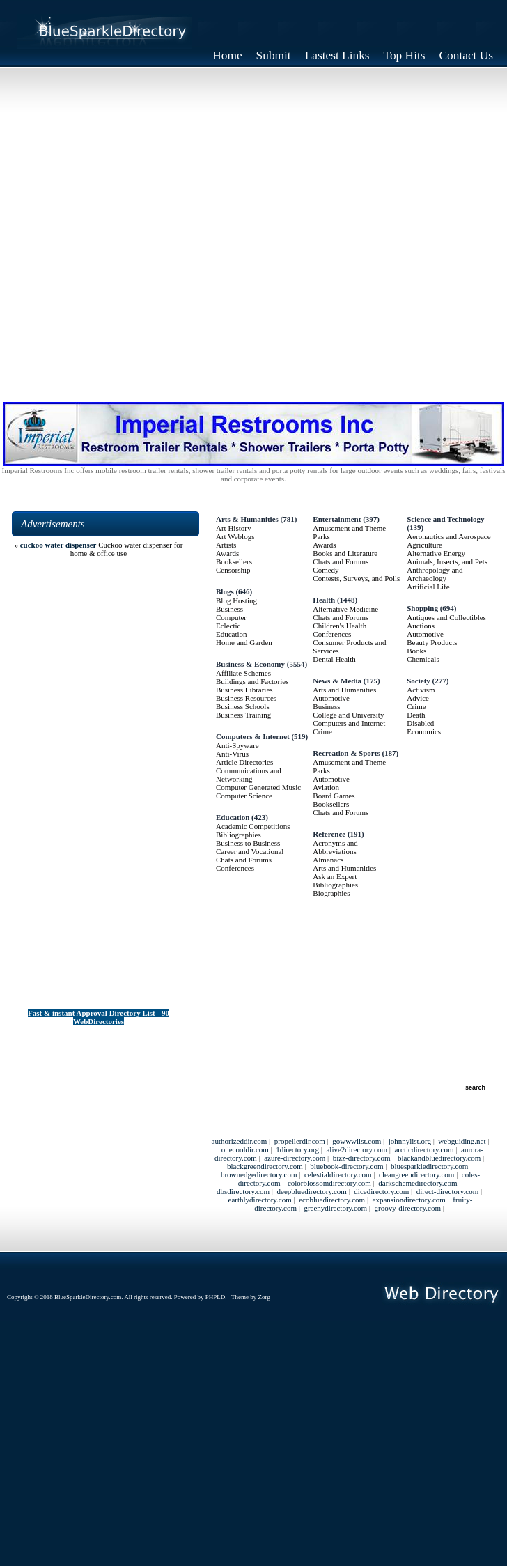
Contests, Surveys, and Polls (356, 578)
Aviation (326, 787)
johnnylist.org (410, 1141)
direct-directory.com (447, 1191)
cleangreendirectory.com (416, 1174)
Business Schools (243, 706)
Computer (231, 617)
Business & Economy (250, 664)
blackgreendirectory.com (265, 1166)
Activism (421, 689)
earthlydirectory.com (260, 1199)
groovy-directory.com (407, 1208)
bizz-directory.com (362, 1158)
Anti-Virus (232, 754)
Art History (233, 528)
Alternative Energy (436, 553)
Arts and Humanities (344, 689)
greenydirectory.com (335, 1208)
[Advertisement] (253, 230)
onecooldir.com (245, 1149)
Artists (226, 545)
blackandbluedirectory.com (439, 1158)
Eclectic (228, 625)
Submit (273, 55)
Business (229, 609)
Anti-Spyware (237, 745)
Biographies (331, 893)
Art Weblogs (235, 536)
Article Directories (244, 762)
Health (324, 600)
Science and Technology (445, 519)
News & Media (337, 680)
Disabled (420, 723)
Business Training (243, 715)
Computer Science (244, 795)
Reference (329, 834)
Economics (424, 731)
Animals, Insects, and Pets (447, 561)
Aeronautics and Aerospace (448, 536)
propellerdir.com (299, 1141)
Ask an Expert (335, 876)
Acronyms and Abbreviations (335, 847)
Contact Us (466, 55)
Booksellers (234, 561)
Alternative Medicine (345, 609)
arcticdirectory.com (423, 1149)
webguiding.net (461, 1141)
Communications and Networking (248, 774)
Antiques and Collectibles (446, 617)
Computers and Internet (349, 723)
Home (227, 55)
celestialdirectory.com (338, 1174)
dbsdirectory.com (243, 1191)
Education (231, 634)
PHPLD (215, 1297)
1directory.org (297, 1149)
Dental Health (334, 659)
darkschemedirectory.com (417, 1183)
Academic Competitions (253, 826)
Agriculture (424, 545)
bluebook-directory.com (346, 1166)
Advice (418, 698)
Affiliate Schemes (243, 673)
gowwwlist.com (356, 1141)
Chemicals (423, 659)
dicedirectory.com (381, 1191)
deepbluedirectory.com (312, 1191)
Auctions (421, 625)
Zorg (264, 1297)
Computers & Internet (253, 736)
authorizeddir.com (239, 1141)
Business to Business (248, 843)
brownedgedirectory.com (259, 1174)
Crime (322, 731)
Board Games (333, 795)
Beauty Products (432, 642)
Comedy (325, 570)
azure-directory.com (294, 1158)
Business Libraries (244, 689)
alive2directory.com (356, 1149)
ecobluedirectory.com (332, 1199)
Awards (227, 553)
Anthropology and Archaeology (434, 574)
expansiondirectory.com (409, 1199)
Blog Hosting (236, 600)
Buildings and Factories (252, 681)
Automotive (331, 698)
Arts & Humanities (247, 519)
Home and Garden (244, 642)
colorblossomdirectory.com (329, 1183)
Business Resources (246, 698)
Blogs (225, 591)
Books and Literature (345, 553)
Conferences (235, 868)
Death (416, 715)
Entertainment (337, 519)
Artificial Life (428, 586)
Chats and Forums (244, 859)
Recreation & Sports (346, 753)
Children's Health (339, 625)
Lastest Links (337, 55)
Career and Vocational (249, 851)
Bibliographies (238, 834)
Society (418, 680)
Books (416, 650)
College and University (348, 715)
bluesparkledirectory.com (429, 1166)
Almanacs (328, 859)
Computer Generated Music (258, 787)
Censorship (233, 570)
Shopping (422, 608)
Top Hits (405, 55)
